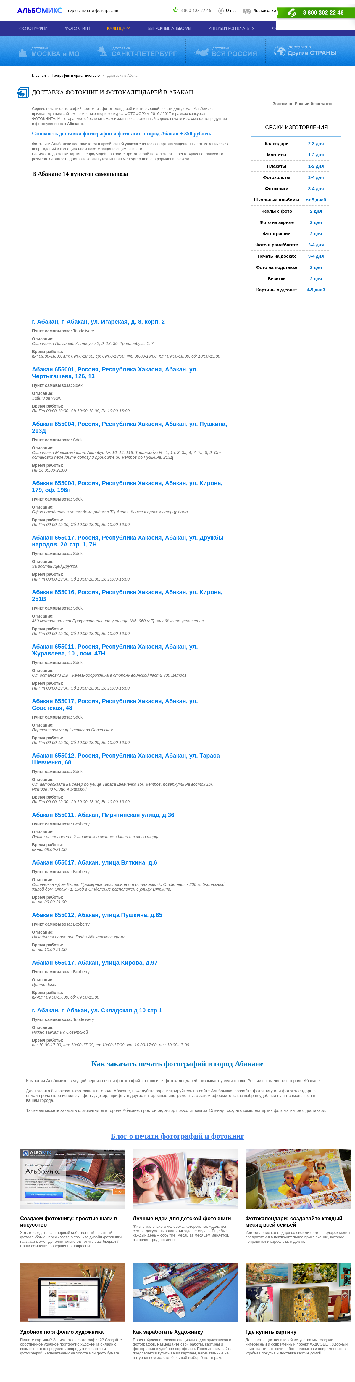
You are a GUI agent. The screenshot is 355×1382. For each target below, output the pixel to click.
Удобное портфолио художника (62, 1332)
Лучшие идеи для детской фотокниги (182, 1218)
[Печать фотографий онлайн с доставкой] (33, 28)
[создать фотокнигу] (77, 28)
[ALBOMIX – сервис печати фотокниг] (42, 10)
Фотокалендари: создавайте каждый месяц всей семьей (294, 1222)
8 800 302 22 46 (195, 10)
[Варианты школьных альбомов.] (169, 28)
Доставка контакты (271, 10)
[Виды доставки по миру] (305, 51)
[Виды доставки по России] (225, 51)
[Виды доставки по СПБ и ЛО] (136, 51)
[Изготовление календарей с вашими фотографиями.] (118, 28)
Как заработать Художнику (168, 1332)
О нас (231, 10)
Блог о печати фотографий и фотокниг (177, 1136)
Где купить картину (271, 1332)
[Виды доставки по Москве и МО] (49, 51)
